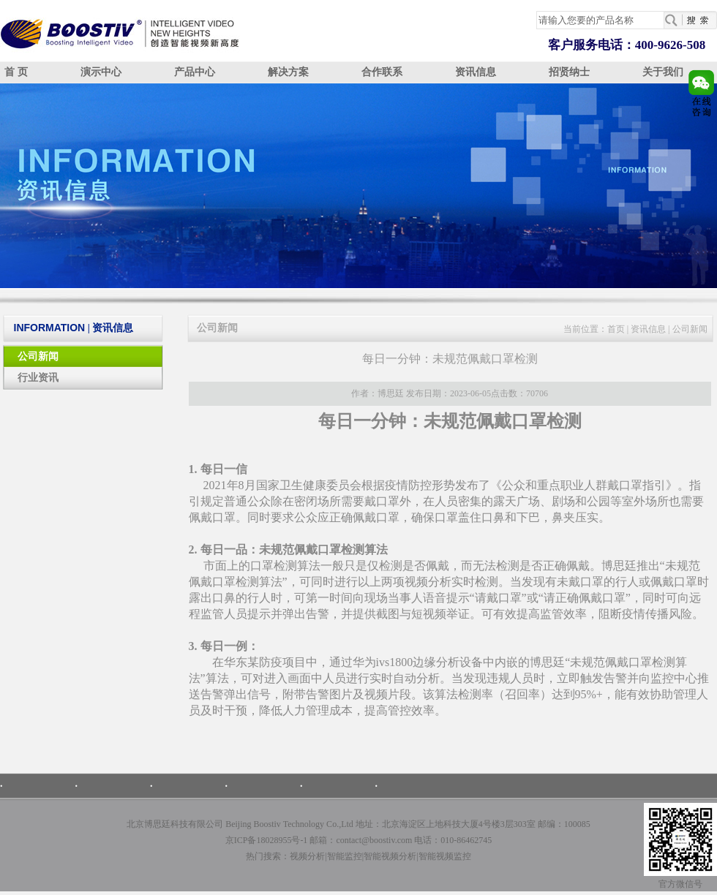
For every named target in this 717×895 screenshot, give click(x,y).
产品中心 (194, 72)
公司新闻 (38, 356)
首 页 (16, 72)
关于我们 (662, 72)
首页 (616, 329)
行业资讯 (38, 377)
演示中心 (100, 72)
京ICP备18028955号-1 (266, 840)
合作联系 (381, 72)
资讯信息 (475, 72)
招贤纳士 (569, 72)
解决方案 (288, 72)
